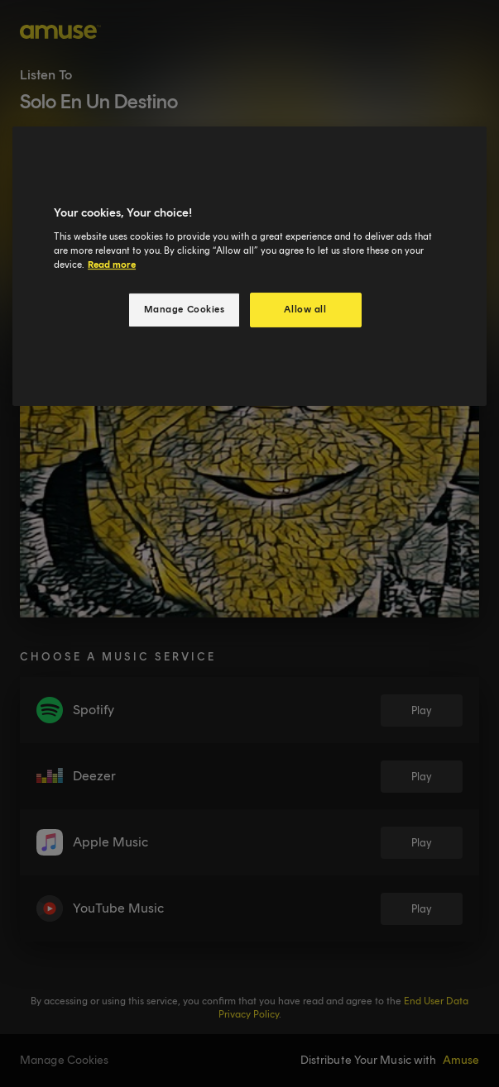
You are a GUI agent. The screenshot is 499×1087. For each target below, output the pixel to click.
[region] (249, 266)
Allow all (305, 309)
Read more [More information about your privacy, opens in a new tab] (112, 264)
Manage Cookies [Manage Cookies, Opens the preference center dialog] (184, 309)
